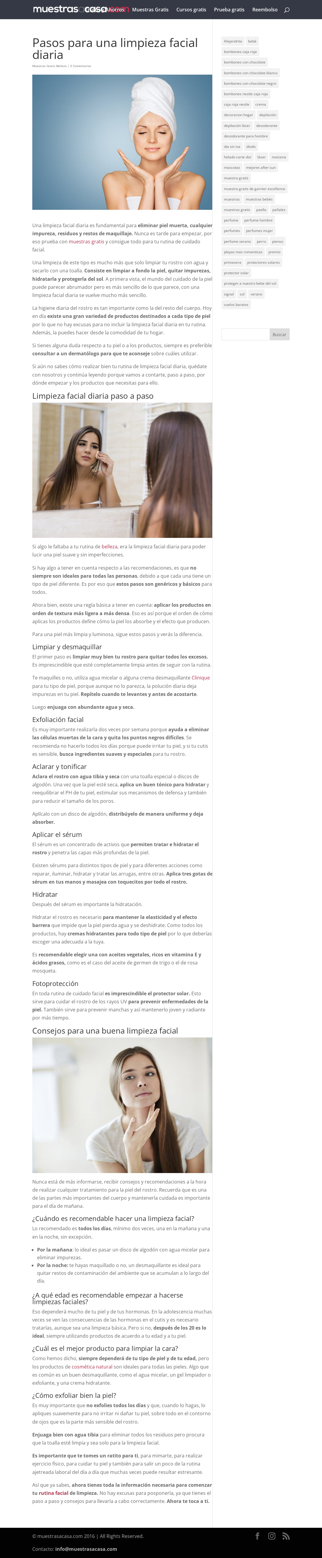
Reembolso (265, 10)
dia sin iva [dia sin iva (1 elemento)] (232, 146)
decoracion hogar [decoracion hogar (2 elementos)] (238, 114)
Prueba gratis (229, 10)
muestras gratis (86, 241)
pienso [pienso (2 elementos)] (277, 241)
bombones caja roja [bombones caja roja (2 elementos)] (240, 51)
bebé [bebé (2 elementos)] (252, 41)
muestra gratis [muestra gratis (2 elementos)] (236, 177)
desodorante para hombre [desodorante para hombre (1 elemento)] (246, 136)
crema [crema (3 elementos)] (260, 104)
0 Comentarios (80, 66)
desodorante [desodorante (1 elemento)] (266, 125)
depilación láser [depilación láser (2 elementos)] (237, 125)
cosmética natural (92, 1366)
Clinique (201, 677)
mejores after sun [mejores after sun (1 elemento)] (261, 167)
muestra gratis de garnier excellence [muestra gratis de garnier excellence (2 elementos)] (254, 188)
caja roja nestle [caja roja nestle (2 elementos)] (236, 104)
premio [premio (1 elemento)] (274, 251)
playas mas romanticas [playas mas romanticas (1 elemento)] (243, 251)
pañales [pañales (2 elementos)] (279, 209)
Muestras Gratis (150, 10)
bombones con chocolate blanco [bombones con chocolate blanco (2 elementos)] (250, 72)
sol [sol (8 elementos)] (242, 294)
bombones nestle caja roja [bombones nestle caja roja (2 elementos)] (246, 93)
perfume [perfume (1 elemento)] (231, 220)
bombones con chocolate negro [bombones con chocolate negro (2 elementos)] (250, 83)
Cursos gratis (191, 10)
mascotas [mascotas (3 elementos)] (232, 167)
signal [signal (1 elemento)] (229, 294)
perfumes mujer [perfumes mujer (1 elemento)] (259, 230)
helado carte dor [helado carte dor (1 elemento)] (237, 157)
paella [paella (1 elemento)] (261, 209)
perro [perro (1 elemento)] (261, 241)
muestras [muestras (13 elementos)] (232, 199)
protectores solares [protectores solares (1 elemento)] (263, 262)
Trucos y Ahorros (104, 10)
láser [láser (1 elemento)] (261, 157)
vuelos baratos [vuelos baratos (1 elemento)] (236, 304)
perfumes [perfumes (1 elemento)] (232, 230)
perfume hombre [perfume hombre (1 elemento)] (258, 220)
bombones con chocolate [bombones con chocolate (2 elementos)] (244, 62)
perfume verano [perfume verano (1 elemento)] (237, 241)
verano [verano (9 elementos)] (256, 294)
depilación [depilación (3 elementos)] (267, 114)
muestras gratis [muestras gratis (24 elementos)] (237, 209)
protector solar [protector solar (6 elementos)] (236, 272)
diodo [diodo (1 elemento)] (251, 146)
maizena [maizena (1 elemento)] (279, 157)
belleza (109, 546)
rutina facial (53, 1493)
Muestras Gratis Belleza (49, 66)
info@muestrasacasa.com (86, 1549)
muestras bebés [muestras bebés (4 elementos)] (259, 199)
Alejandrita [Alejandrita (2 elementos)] (233, 41)
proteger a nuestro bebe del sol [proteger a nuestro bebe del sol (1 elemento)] (250, 283)
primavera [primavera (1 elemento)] (232, 262)
